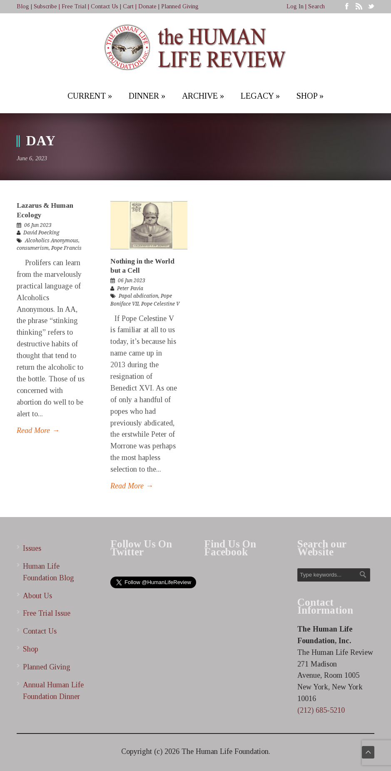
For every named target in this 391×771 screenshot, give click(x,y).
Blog (23, 6)
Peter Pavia (130, 288)
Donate (147, 6)
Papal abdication (138, 296)
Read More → (38, 430)
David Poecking (41, 233)
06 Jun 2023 (38, 225)
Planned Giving (180, 6)
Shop (30, 649)
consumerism (33, 248)
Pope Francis (66, 248)
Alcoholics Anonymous (51, 241)
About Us (37, 596)
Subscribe (45, 6)
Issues (32, 548)
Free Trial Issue (46, 613)
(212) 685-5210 (321, 710)
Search (316, 6)
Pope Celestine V (160, 304)
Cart (128, 6)
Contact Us (104, 6)
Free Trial (74, 6)
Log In (295, 6)
